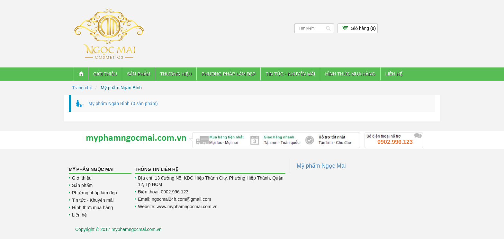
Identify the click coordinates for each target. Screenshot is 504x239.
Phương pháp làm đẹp (229, 73)
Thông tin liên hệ (156, 169)
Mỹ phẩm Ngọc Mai (321, 166)
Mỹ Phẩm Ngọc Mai (91, 169)
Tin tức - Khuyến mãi (290, 73)
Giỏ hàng (363, 28)
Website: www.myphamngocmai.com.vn (177, 206)
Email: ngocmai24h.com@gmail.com (174, 199)
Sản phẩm (138, 73)
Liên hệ (393, 73)
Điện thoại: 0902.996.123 (163, 191)
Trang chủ (82, 87)
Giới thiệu (105, 73)
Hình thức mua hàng (350, 73)
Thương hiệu (176, 73)
